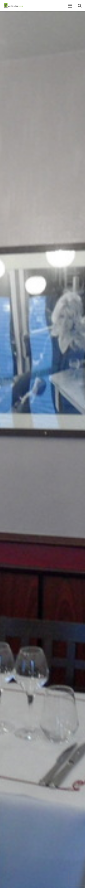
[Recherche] (79, 5)
